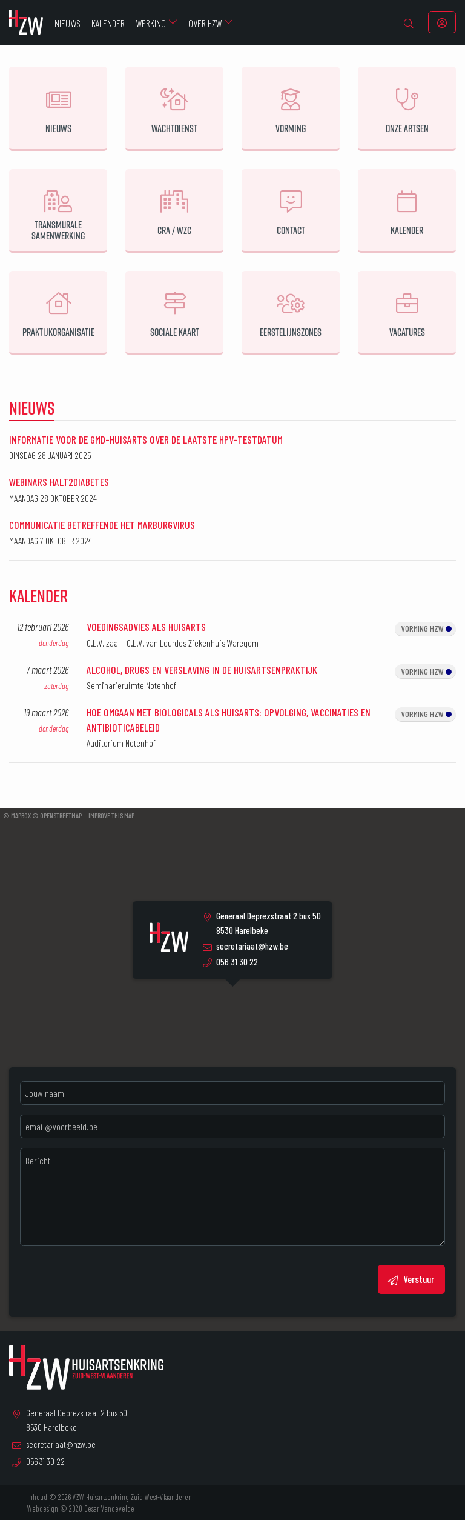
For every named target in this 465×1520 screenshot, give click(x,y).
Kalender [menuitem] (108, 23)
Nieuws (31, 407)
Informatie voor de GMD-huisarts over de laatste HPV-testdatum (146, 439)
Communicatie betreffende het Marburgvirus (102, 525)
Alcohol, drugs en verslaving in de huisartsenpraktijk (202, 670)
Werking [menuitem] (151, 23)
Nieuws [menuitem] (67, 23)
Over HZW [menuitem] (205, 23)
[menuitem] (409, 22)
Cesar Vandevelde (109, 1508)
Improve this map (111, 815)
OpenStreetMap (61, 815)
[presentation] (112, 1279)
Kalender (38, 595)
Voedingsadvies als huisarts (146, 627)
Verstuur (411, 1279)
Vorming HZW (426, 628)
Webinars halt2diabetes (59, 482)
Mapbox (21, 815)
